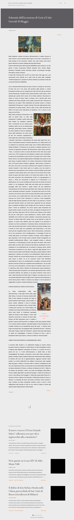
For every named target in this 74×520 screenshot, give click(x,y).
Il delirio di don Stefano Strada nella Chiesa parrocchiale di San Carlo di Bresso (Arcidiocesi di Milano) (26, 491)
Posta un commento (18, 480)
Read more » (43, 453)
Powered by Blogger (37, 515)
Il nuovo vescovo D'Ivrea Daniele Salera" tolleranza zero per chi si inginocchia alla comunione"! (25, 433)
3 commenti (16, 453)
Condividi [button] (59, 34)
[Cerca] (60, 3)
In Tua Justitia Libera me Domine (20, 3)
